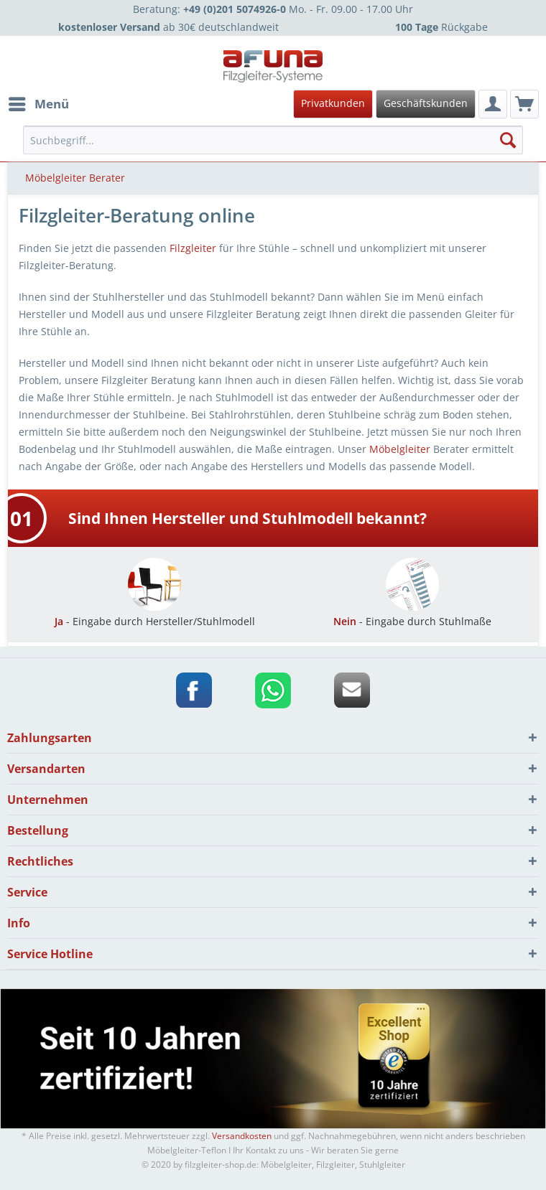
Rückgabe (441, 27)
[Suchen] (508, 140)
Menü (39, 102)
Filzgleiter (193, 248)
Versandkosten (242, 1136)
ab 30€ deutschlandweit (168, 27)
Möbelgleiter (399, 449)
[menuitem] (271, 104)
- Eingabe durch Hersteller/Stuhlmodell (155, 614)
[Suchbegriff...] (273, 140)
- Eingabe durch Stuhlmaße (412, 614)
